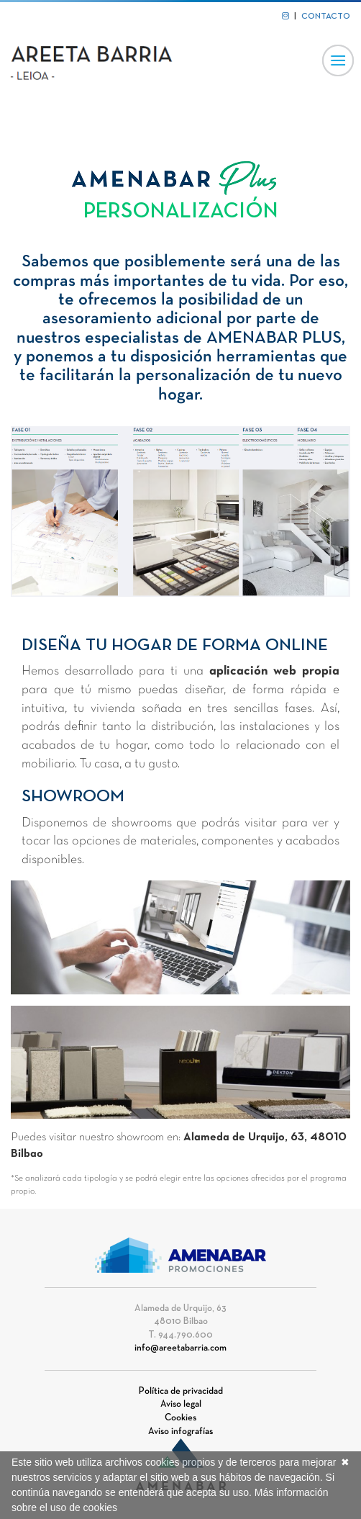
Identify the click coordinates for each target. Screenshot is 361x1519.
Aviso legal (180, 1404)
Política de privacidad (181, 1391)
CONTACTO (325, 16)
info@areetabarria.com (180, 1348)
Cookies (180, 1418)
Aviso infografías (180, 1432)
